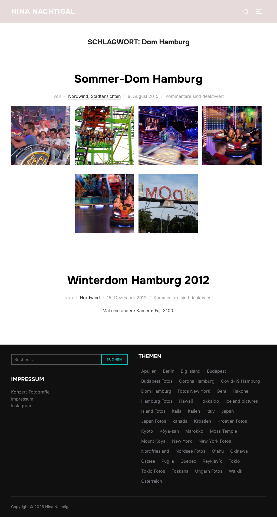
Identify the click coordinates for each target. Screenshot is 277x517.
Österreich (151, 481)
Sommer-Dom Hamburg (138, 79)
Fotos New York (194, 391)
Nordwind (78, 96)
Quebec (188, 461)
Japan (227, 411)
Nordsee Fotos (190, 451)
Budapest (216, 371)
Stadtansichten (106, 96)
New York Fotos (215, 441)
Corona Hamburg (197, 381)
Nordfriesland (155, 451)
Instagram (21, 405)
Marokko (194, 431)
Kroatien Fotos (232, 421)
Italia (177, 411)
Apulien (148, 371)
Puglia (167, 461)
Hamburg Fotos (157, 401)
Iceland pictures (242, 401)
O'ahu (218, 451)
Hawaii (186, 401)
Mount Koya (153, 441)
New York (182, 441)
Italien (194, 411)
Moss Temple (223, 431)
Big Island (190, 371)
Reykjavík (212, 461)
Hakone (240, 391)
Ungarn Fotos (208, 471)
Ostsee (148, 461)
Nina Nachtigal (43, 11)
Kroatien (202, 421)
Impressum (22, 399)
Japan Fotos (153, 421)
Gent (221, 391)
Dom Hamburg (156, 391)
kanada (180, 421)
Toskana (180, 471)
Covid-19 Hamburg (240, 381)
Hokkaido (209, 401)
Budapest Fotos (157, 381)
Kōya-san (169, 431)
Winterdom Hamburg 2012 (138, 280)
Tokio (234, 461)
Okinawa (239, 451)
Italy (210, 411)
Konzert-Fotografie (30, 392)
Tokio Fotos (153, 471)
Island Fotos (153, 411)
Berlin (168, 371)
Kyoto (147, 431)
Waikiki (236, 471)
